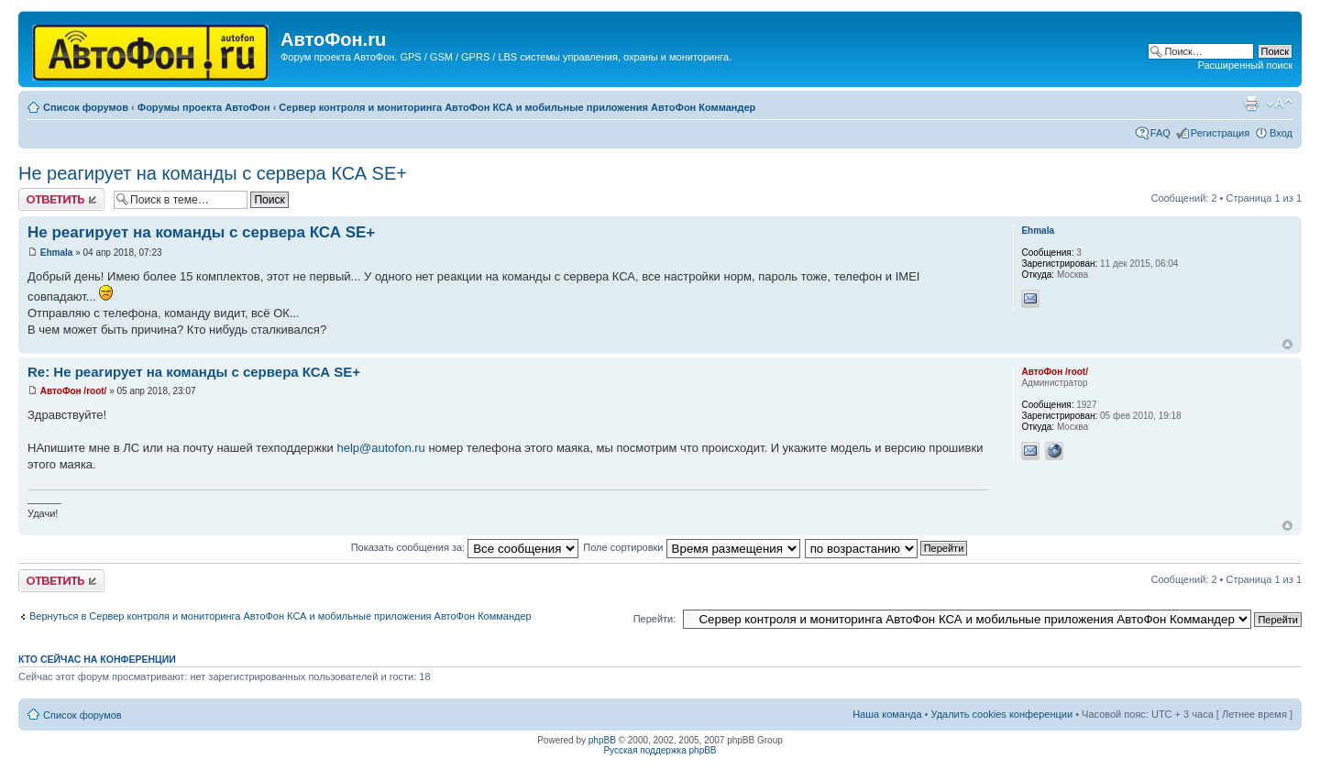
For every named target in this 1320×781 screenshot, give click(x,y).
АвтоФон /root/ (73, 391)
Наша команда (886, 714)
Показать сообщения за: (465, 547)
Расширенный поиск (1244, 65)
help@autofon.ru (381, 448)
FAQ (1160, 132)
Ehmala (56, 253)
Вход (1281, 132)
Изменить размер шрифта (1279, 103)
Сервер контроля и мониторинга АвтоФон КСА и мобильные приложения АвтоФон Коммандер (517, 107)
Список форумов (85, 107)
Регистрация (1220, 132)
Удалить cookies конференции (1002, 714)
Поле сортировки (691, 547)
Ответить (61, 199)
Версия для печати (1251, 103)
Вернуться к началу (1287, 344)
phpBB (602, 740)
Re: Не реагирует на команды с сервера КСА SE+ (194, 372)
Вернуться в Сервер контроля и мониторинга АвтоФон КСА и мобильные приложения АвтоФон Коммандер (280, 616)
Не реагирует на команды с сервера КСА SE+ (212, 173)
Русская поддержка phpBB (659, 750)
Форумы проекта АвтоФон (204, 107)
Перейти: (654, 618)
